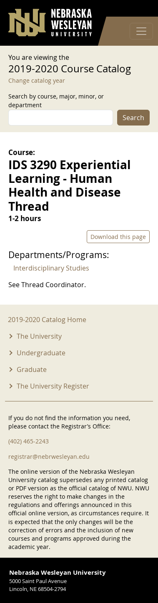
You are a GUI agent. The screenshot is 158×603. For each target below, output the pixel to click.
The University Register (53, 386)
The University (39, 336)
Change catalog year (36, 80)
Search (133, 117)
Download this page (118, 237)
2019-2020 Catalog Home (47, 319)
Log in (138, 8)
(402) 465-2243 (28, 441)
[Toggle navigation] (141, 31)
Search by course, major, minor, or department (56, 100)
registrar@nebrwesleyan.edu (49, 456)
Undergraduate (41, 352)
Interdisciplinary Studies (51, 268)
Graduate (32, 369)
